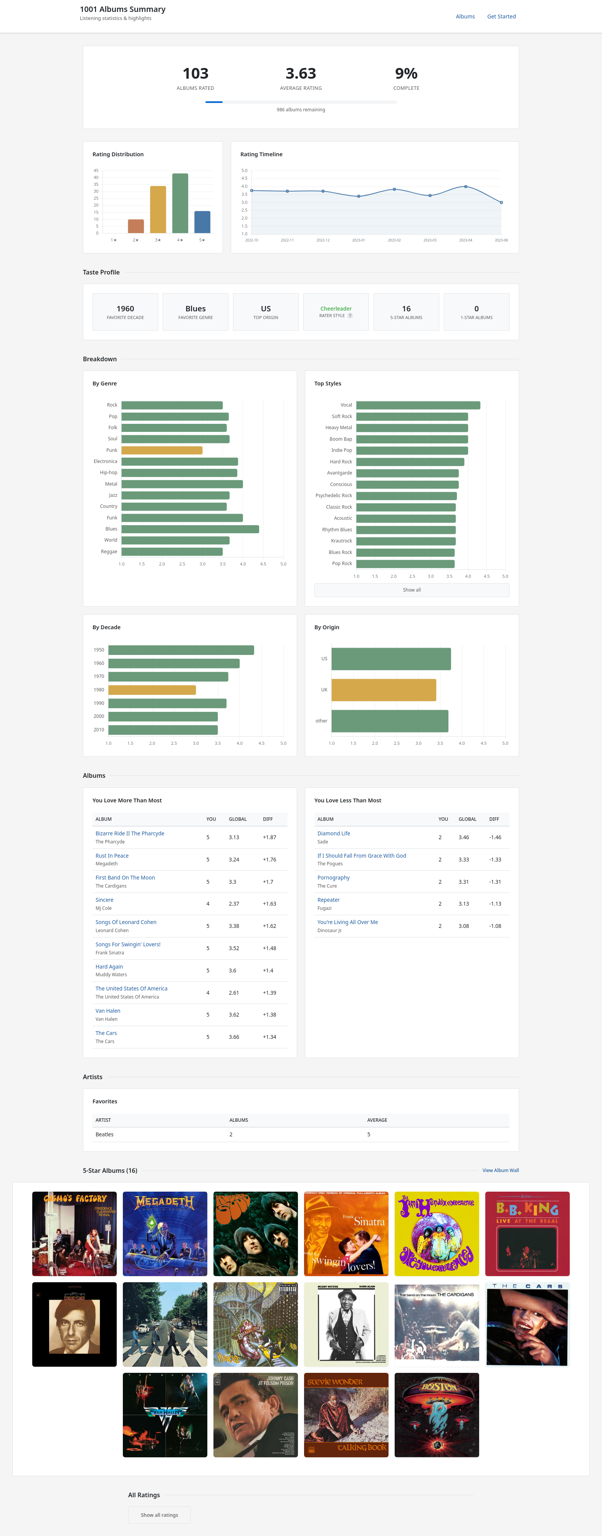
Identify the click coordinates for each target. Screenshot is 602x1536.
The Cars (106, 1033)
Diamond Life (334, 833)
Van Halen (108, 1010)
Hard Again (109, 966)
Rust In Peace (112, 855)
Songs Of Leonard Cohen (126, 922)
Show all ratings (159, 1514)
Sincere (105, 899)
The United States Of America (131, 988)
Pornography (334, 877)
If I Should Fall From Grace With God (362, 855)
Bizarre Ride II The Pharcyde (130, 833)
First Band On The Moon (125, 877)
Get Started (501, 16)
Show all (412, 590)
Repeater (329, 899)
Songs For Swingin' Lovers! (128, 944)
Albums (465, 16)
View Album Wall (501, 1170)
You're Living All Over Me (348, 922)
